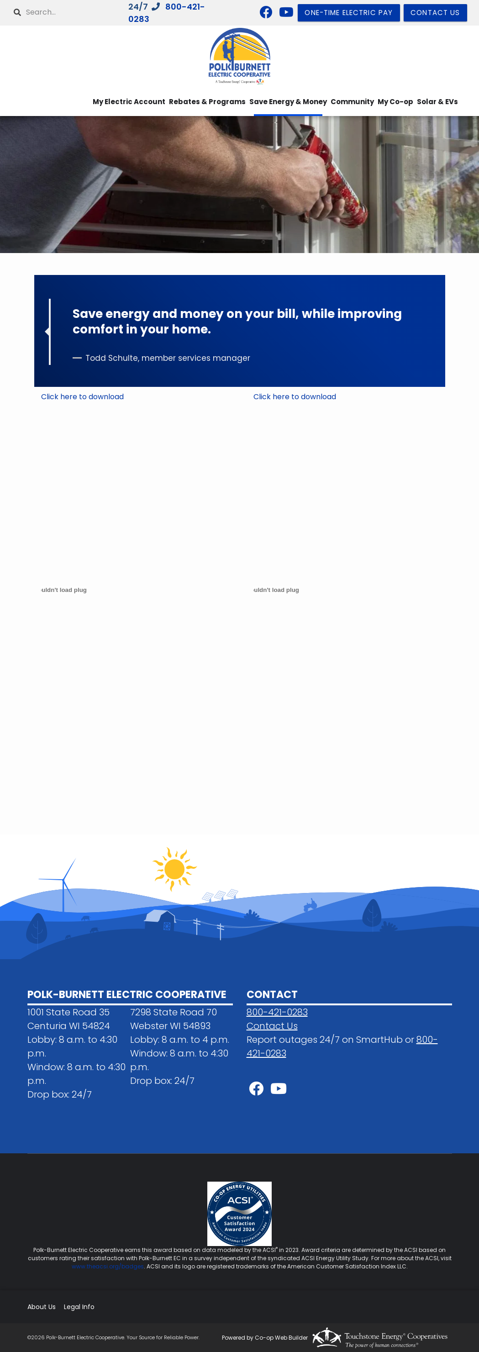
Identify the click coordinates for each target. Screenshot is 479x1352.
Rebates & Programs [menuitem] (207, 101)
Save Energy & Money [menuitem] (288, 101)
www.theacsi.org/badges (108, 1266)
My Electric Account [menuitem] (129, 101)
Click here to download (82, 396)
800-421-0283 (277, 1012)
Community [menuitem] (352, 101)
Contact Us (272, 1025)
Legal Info (79, 1307)
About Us (41, 1307)
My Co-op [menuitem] (395, 101)
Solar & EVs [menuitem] (437, 101)
